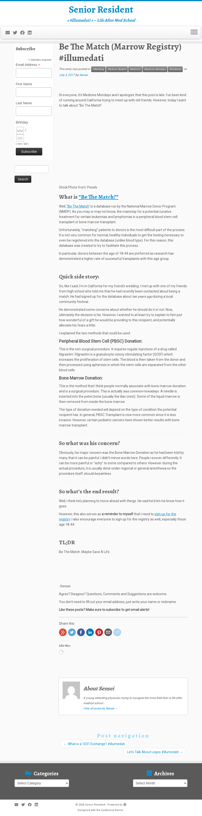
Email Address (28, 65)
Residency (175, 69)
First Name (24, 84)
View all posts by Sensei (100, 708)
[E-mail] (9, 32)
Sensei (83, 75)
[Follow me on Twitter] (16, 32)
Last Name (24, 103)
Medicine (135, 69)
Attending (98, 69)
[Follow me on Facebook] (24, 32)
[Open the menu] (194, 32)
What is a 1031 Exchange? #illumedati (94, 744)
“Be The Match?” (98, 197)
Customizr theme (112, 810)
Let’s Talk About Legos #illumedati (155, 752)
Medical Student (117, 69)
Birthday (22, 122)
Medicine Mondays (155, 69)
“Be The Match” (78, 206)
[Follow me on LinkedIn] (31, 32)
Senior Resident (101, 9)
